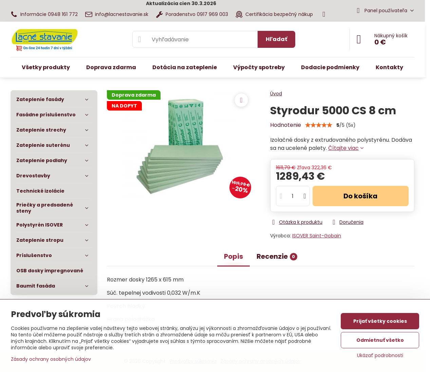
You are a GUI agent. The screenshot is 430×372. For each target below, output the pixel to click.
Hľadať (276, 39)
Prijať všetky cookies (380, 321)
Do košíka (360, 196)
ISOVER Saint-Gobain (316, 235)
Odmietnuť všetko (380, 340)
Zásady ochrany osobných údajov (51, 359)
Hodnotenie (285, 125)
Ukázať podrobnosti (380, 355)
